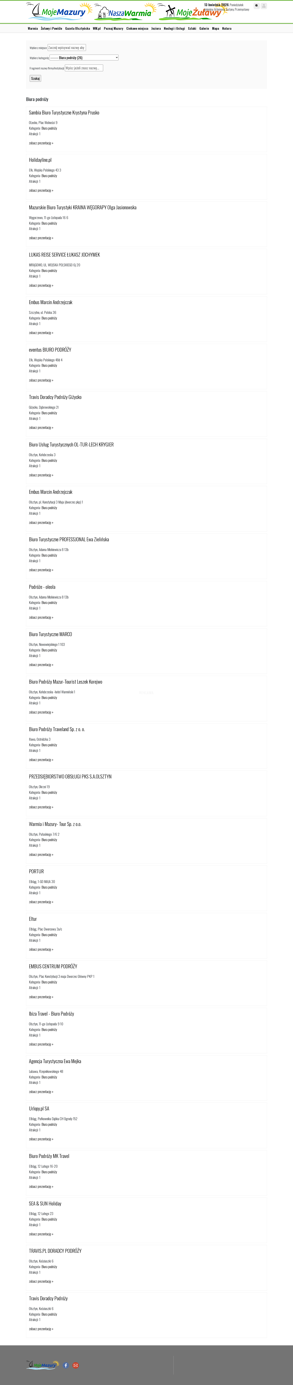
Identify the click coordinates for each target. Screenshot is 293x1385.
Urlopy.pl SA (39, 1108)
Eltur (33, 918)
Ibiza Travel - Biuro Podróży (51, 1013)
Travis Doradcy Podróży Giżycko (55, 396)
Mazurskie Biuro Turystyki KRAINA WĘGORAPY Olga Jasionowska (82, 207)
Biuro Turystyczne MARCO (50, 634)
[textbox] (67, 47)
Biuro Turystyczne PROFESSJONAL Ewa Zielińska (69, 539)
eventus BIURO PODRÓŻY (50, 349)
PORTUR (36, 871)
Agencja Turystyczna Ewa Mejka (55, 1061)
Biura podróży (49, 128)
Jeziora (156, 28)
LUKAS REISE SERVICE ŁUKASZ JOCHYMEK (64, 254)
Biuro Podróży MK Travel (49, 1155)
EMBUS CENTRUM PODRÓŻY (53, 966)
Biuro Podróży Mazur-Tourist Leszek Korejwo (65, 681)
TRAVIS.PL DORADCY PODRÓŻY (55, 1250)
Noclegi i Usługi (174, 28)
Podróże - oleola (42, 586)
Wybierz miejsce (38, 47)
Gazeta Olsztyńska (77, 28)
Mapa (215, 28)
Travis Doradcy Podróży (48, 1298)
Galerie (204, 28)
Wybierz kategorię (39, 58)
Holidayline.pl (40, 159)
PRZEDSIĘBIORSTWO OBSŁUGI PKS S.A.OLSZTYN (70, 776)
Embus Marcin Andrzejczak (50, 302)
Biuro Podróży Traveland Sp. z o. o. (57, 729)
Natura (226, 28)
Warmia (33, 28)
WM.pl (97, 28)
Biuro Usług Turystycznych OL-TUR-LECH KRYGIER (71, 444)
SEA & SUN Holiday (45, 1203)
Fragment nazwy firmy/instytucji (47, 68)
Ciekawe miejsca (137, 28)
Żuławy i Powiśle (51, 28)
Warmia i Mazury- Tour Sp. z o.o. (55, 823)
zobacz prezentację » (41, 142)
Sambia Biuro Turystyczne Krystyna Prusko (64, 112)
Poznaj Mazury (113, 28)
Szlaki (192, 28)
